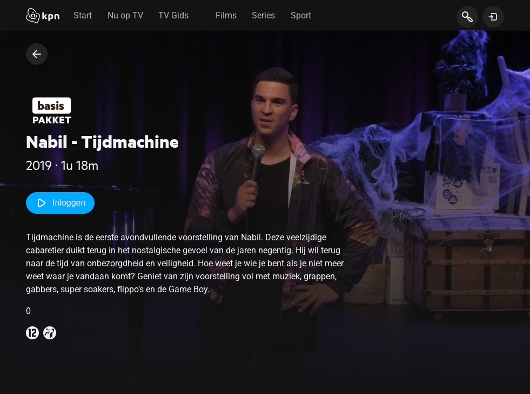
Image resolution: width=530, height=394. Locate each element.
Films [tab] (226, 15)
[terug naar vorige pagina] (37, 54)
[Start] (43, 17)
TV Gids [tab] (173, 15)
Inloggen (60, 203)
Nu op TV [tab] (125, 15)
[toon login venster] (493, 17)
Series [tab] (263, 15)
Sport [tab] (301, 15)
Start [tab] (82, 15)
